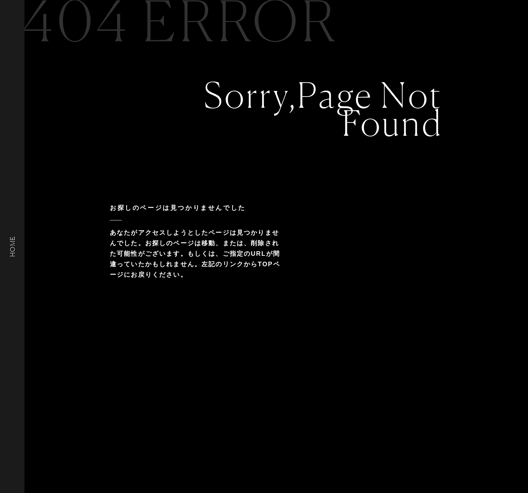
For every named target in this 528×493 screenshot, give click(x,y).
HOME (12, 246)
